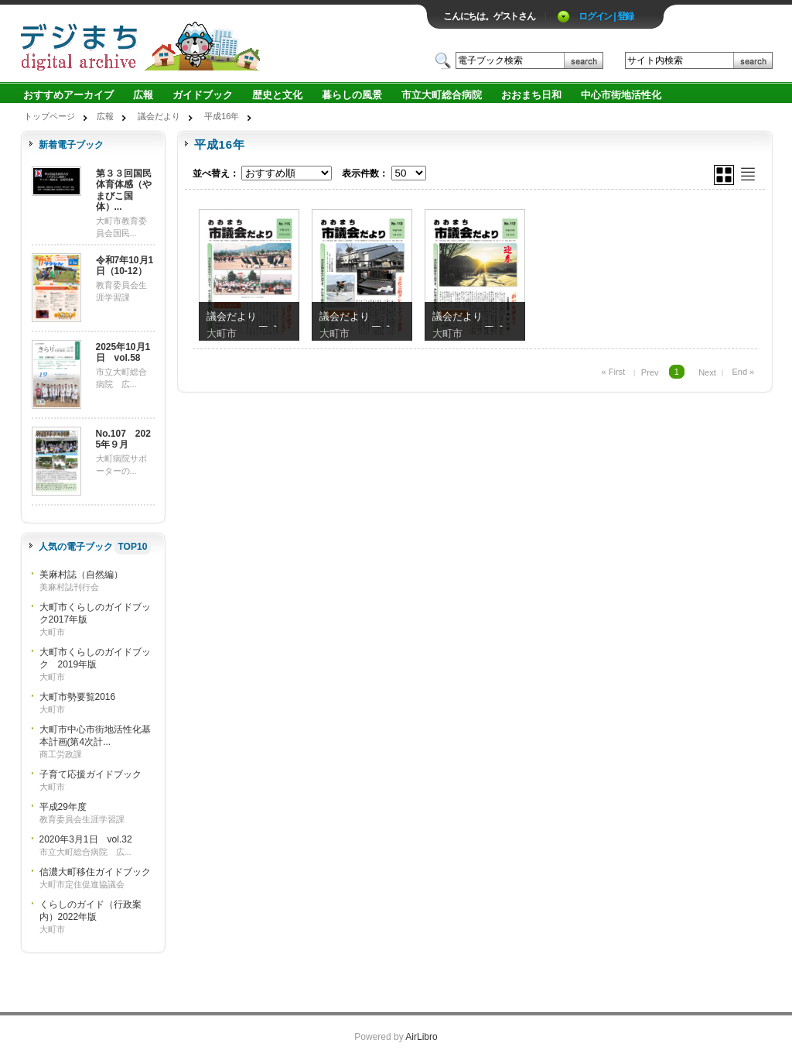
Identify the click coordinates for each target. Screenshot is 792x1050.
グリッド (724, 175)
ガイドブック (202, 95)
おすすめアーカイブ (68, 95)
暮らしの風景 (352, 95)
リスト (748, 174)
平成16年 (221, 116)
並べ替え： (216, 173)
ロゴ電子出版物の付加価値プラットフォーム (200, 43)
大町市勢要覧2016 (77, 696)
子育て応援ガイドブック (90, 774)
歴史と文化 (277, 95)
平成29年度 (63, 806)
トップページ (49, 116)
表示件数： (365, 173)
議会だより (159, 116)
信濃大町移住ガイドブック (95, 871)
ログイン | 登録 (606, 16)
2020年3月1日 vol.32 (85, 839)
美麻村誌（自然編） (81, 574)
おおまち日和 (531, 95)
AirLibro (421, 1036)
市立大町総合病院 (441, 95)
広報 (143, 95)
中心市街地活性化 (621, 95)
